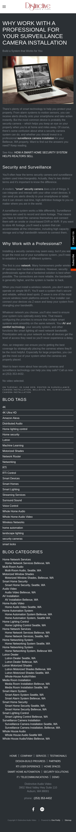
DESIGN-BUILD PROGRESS (30, 761)
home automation (12, 527)
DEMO (55, 777)
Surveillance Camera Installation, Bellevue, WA (36, 388)
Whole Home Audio (13, 511)
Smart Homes (10, 483)
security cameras (12, 538)
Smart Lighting (10, 489)
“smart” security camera (29, 189)
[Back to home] (38, 6)
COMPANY (26, 755)
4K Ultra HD (9, 412)
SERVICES (41, 755)
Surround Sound (12, 500)
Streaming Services (13, 494)
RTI (4, 467)
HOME (13, 755)
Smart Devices (11, 478)
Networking (9, 462)
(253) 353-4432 (43, 798)
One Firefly (55, 820)
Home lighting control (14, 429)
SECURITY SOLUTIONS (56, 771)
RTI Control (9, 473)
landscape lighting (13, 533)
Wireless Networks (13, 522)
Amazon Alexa (10, 418)
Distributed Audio (12, 423)
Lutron (6, 440)
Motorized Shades (13, 451)
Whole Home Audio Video (17, 516)
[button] (4, 6)
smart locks (9, 544)
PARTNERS (55, 761)
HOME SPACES (52, 766)
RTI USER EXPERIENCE (28, 766)
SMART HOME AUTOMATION (24, 771)
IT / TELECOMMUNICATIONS (32, 777)
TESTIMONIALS (58, 755)
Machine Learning (12, 445)
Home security (10, 434)
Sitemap (68, 820)
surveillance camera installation (36, 138)
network (26, 265)
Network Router (11, 456)
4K (4, 407)
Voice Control (10, 505)
